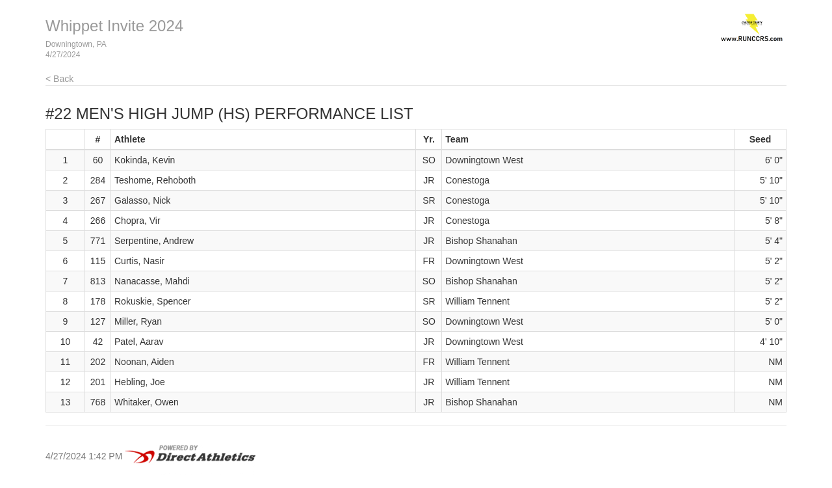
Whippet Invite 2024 (114, 25)
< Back (59, 79)
